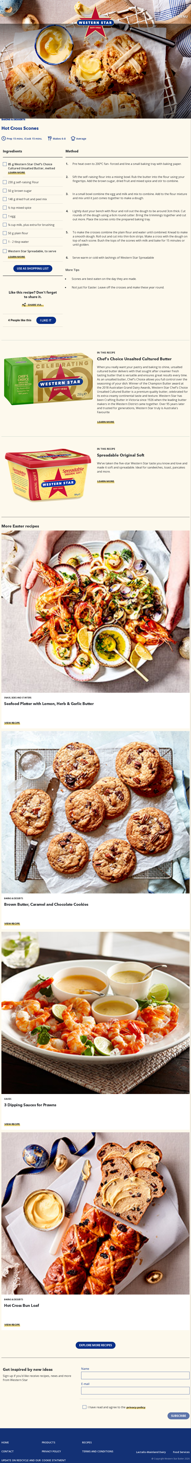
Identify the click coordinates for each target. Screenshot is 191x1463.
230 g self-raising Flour (21, 182)
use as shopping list (33, 268)
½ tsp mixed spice (17, 208)
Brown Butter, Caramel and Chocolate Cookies (46, 904)
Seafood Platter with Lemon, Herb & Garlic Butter (49, 703)
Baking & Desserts (13, 898)
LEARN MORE (16, 172)
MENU (183, 16)
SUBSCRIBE (178, 1416)
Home (5, 1442)
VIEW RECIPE (12, 722)
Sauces (7, 1098)
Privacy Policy (51, 1451)
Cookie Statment (54, 1460)
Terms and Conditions (97, 1451)
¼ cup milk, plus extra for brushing (28, 225)
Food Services (181, 1452)
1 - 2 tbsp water (16, 242)
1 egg (9, 216)
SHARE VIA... (35, 304)
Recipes (87, 1442)
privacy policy (136, 1407)
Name (85, 1369)
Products (48, 1442)
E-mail (85, 1384)
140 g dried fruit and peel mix (25, 199)
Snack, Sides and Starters (18, 697)
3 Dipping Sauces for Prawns (30, 1105)
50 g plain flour (15, 233)
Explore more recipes (95, 1345)
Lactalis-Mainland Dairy (151, 1452)
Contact (7, 1451)
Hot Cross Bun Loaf (21, 1305)
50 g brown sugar (17, 191)
